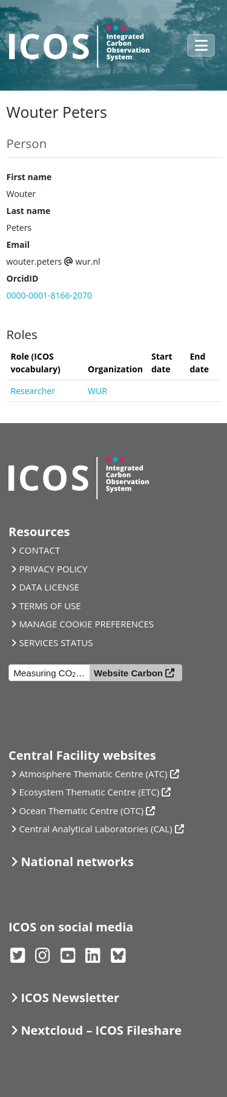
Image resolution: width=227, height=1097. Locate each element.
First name (29, 177)
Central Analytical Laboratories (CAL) (95, 829)
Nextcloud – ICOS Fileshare (101, 1030)
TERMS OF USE (50, 606)
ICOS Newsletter (70, 997)
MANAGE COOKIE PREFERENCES (86, 624)
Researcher (33, 390)
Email (18, 244)
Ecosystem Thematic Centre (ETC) (89, 792)
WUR (97, 390)
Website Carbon (128, 673)
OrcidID (23, 278)
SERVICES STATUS (56, 642)
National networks (77, 861)
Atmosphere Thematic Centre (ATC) (93, 774)
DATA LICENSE (49, 587)
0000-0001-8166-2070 (50, 295)
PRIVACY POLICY (53, 569)
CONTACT (39, 550)
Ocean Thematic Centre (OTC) (81, 810)
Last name (29, 210)
